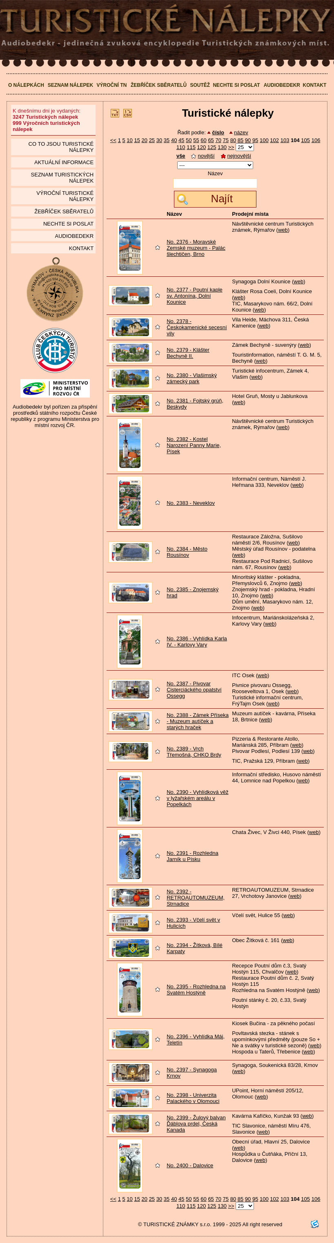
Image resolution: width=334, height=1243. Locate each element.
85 (240, 140)
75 (226, 140)
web (283, 230)
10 (129, 140)
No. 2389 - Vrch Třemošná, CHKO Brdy (194, 752)
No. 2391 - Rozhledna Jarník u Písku (192, 856)
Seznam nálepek (70, 85)
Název (215, 173)
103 (285, 140)
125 (211, 147)
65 (211, 140)
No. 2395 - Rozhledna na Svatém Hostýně (196, 989)
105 (305, 140)
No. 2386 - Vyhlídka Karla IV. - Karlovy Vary (197, 641)
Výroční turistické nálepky (65, 196)
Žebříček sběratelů (159, 85)
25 (152, 140)
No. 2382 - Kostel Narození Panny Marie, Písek (194, 445)
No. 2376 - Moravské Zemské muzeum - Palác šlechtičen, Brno (196, 248)
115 (191, 147)
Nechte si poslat (236, 85)
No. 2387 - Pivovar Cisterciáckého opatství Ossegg (194, 689)
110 (180, 147)
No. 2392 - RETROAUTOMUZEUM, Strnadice (196, 897)
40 (174, 140)
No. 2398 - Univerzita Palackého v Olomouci (193, 1098)
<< (113, 140)
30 (159, 140)
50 (188, 140)
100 (264, 140)
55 (196, 140)
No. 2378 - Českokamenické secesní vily (197, 327)
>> (231, 147)
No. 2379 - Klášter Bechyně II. (188, 353)
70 (218, 140)
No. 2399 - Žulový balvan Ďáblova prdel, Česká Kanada (196, 1123)
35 (166, 140)
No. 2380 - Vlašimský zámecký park (192, 378)
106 (316, 140)
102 (274, 140)
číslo (218, 132)
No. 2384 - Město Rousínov (187, 552)
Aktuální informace (64, 162)
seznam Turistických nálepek (62, 178)
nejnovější (236, 156)
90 (248, 140)
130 (222, 147)
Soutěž (200, 85)
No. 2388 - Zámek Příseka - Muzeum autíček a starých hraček (198, 721)
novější (202, 156)
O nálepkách (26, 85)
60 (203, 140)
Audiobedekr (282, 85)
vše (180, 156)
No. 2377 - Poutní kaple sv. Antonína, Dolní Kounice (195, 296)
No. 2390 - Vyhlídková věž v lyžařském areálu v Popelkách (197, 798)
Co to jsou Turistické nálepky (61, 147)
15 (137, 140)
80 (233, 140)
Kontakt (315, 85)
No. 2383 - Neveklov (191, 503)
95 (255, 140)
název (241, 132)
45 (181, 140)
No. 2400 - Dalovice (190, 1165)
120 (201, 147)
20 (144, 140)
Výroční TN (112, 85)
